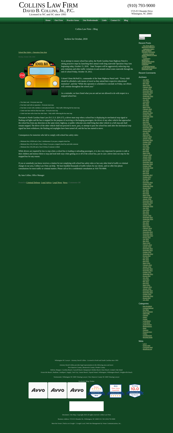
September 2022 (148, 116)
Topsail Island (93, 372)
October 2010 (147, 294)
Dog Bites (146, 310)
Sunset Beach (83, 372)
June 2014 (146, 221)
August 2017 (147, 179)
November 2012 (148, 250)
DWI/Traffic (146, 313)
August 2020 (147, 144)
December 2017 (148, 175)
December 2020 (148, 140)
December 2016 (148, 182)
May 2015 (146, 212)
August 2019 (147, 160)
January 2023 (147, 111)
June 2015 (146, 210)
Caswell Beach (77, 370)
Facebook (82, 381)
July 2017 (146, 180)
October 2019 (147, 158)
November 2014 (148, 217)
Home (48, 20)
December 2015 (148, 201)
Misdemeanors (147, 326)
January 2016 (147, 199)
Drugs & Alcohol (148, 311)
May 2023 (146, 103)
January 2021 (147, 138)
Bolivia (52, 370)
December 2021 (148, 127)
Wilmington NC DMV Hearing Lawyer (75, 377)
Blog (126, 20)
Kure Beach (105, 370)
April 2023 (146, 105)
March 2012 (146, 263)
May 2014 (146, 223)
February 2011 (147, 287)
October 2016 (147, 184)
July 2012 (146, 257)
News (65, 183)
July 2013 (146, 239)
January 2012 (147, 267)
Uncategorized (147, 335)
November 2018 (148, 164)
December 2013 (148, 232)
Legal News (57, 183)
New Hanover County (75, 367)
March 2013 (146, 243)
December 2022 (148, 113)
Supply (69, 372)
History (145, 317)
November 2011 (148, 270)
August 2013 (147, 237)
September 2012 (148, 254)
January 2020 (147, 157)
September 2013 (148, 235)
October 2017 (147, 177)
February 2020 (147, 155)
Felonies (145, 315)
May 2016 (146, 191)
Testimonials (58, 377)
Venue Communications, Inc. (112, 423)
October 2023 (147, 94)
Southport (63, 372)
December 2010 (148, 290)
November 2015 (148, 202)
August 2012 (147, 256)
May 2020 (146, 149)
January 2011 (147, 289)
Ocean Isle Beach (46, 372)
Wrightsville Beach (126, 372)
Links (104, 20)
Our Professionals (90, 20)
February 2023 (147, 109)
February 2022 (147, 125)
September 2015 (148, 206)
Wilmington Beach (113, 372)
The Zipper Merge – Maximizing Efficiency (148, 46)
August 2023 (147, 98)
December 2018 (148, 162)
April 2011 (146, 283)
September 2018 (148, 168)
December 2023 (148, 91)
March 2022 (146, 124)
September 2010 (148, 296)
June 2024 (146, 81)
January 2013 (147, 246)
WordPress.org (147, 349)
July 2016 (146, 190)
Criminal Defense (33, 183)
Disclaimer (65, 415)
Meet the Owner (57, 423)
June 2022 (146, 118)
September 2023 (148, 96)
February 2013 (147, 245)
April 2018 (146, 173)
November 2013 (148, 234)
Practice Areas (73, 20)
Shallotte (55, 372)
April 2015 (146, 213)
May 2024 (146, 83)
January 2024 (147, 89)
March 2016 (146, 195)
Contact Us (115, 20)
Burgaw (58, 370)
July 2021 (146, 133)
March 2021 (146, 135)
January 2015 (147, 215)
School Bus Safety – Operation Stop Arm (33, 52)
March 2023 (146, 107)
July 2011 (146, 278)
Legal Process (147, 324)
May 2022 (146, 120)
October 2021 (147, 129)
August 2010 (147, 298)
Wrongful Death (147, 337)
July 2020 (146, 146)
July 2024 (146, 80)
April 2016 (146, 193)
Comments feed (148, 347)
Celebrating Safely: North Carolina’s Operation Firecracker (148, 50)
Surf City (75, 372)
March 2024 (146, 85)
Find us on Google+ (69, 423)
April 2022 (146, 122)
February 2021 (147, 136)
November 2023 (148, 92)
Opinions (145, 330)
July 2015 (146, 208)
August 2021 (147, 131)
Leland (112, 370)
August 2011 (147, 276)
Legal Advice (46, 183)
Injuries (145, 319)
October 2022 (147, 114)
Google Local (81, 423)
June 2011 (146, 279)
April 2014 (146, 224)
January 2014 (147, 230)
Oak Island (119, 370)
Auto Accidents (147, 306)
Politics (145, 333)
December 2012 (148, 248)
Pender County (100, 367)
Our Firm (59, 20)
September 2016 (148, 186)
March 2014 (146, 226)
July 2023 (146, 100)
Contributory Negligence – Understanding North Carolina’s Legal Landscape (148, 61)
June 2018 (146, 169)
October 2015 (147, 204)
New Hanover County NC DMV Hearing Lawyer (103, 377)
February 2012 (147, 265)
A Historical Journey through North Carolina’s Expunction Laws (149, 68)
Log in (145, 343)
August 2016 (147, 188)
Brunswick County (89, 367)
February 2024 (147, 87)
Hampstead (87, 370)
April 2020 (146, 151)
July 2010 (146, 300)
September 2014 (148, 219)
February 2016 (147, 197)
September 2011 (148, 274)
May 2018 (146, 171)
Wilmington (102, 372)
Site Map (73, 415)
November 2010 (148, 292)
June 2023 (146, 102)
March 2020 (146, 153)
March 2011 (146, 285)
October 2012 (147, 252)
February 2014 (147, 228)
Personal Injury (147, 332)
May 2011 (146, 281)
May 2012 (146, 259)
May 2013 (146, 241)
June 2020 (146, 147)
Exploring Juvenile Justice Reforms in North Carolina (149, 55)
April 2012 (146, 261)
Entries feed (146, 345)
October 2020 (147, 142)
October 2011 (147, 272)
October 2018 (147, 166)
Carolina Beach (67, 370)
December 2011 (148, 268)
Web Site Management (93, 423)
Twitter (92, 381)
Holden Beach (96, 370)
